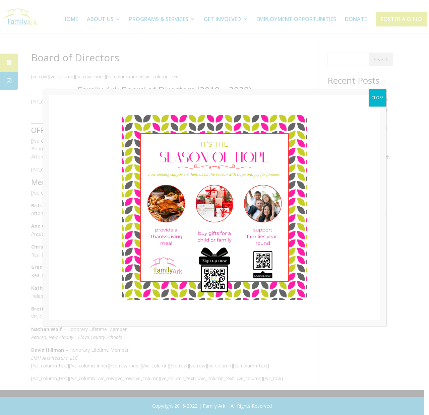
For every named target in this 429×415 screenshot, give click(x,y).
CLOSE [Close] (377, 97)
